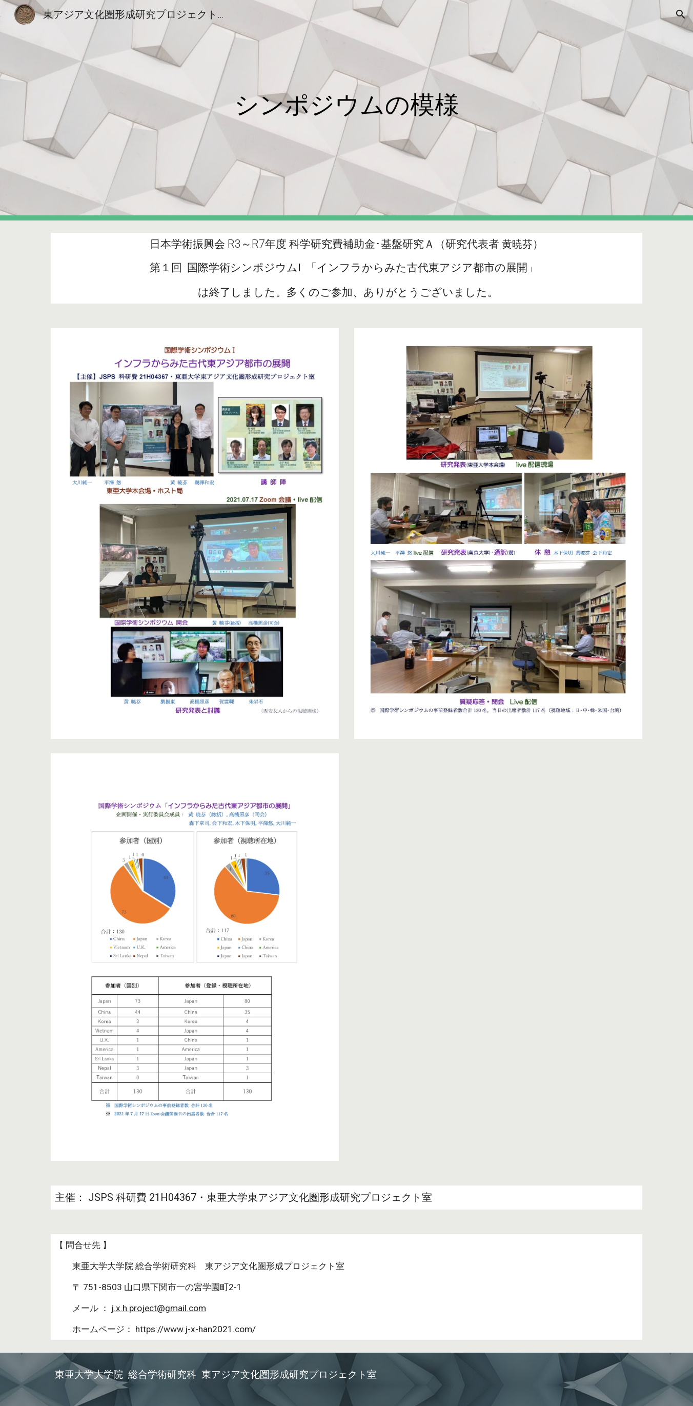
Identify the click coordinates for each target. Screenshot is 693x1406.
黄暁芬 (517, 244)
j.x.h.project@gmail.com (158, 1308)
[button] (680, 14)
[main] (346, 110)
